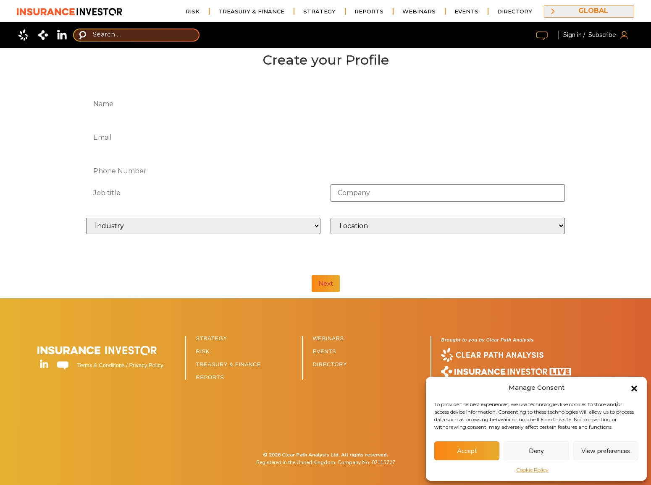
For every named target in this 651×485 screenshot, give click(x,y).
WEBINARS (328, 338)
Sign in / (574, 35)
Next (325, 283)
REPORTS (210, 377)
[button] (634, 387)
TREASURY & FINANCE (228, 364)
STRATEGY (211, 338)
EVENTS (324, 351)
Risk (193, 11)
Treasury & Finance (251, 11)
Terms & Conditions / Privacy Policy (120, 365)
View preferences (605, 451)
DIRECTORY (329, 364)
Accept (467, 451)
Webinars (419, 11)
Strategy (319, 11)
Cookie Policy (532, 470)
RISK (203, 351)
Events (466, 11)
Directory (514, 11)
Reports (368, 11)
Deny (536, 451)
